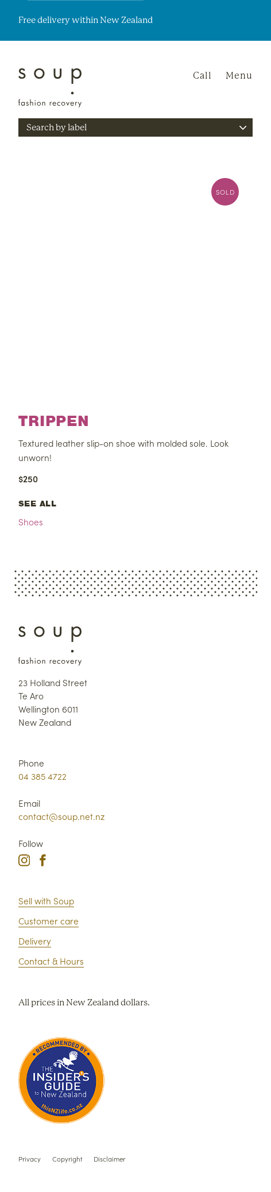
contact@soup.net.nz (61, 816)
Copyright (67, 1158)
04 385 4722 (42, 776)
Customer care (48, 921)
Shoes (30, 522)
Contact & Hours (51, 961)
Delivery (34, 941)
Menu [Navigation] (239, 75)
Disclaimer (109, 1158)
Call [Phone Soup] (202, 75)
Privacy (29, 1158)
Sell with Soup (46, 901)
